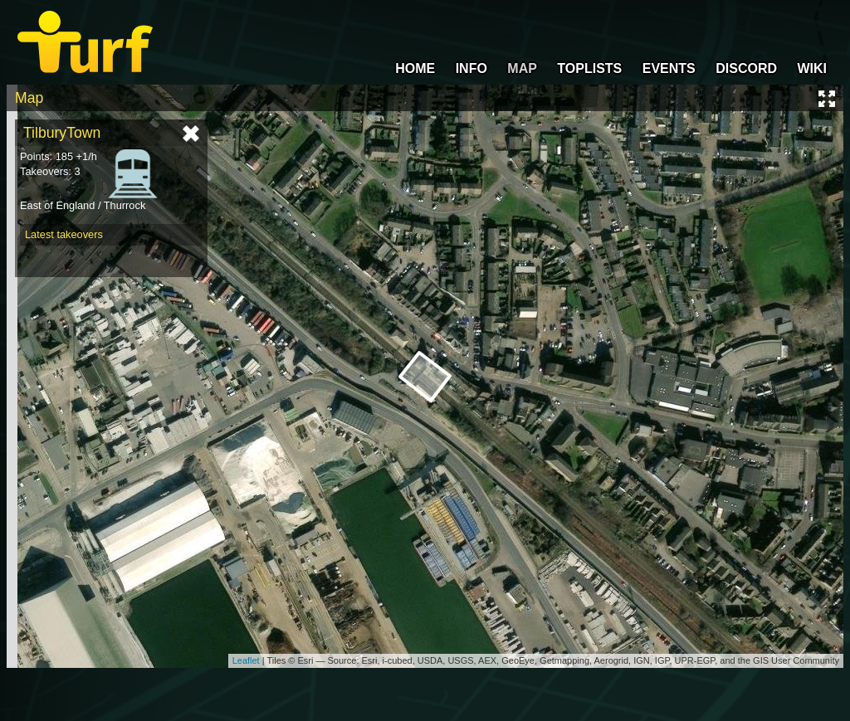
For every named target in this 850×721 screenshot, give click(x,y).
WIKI (812, 68)
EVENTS (669, 68)
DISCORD (746, 68)
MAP (522, 68)
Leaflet (246, 660)
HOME (415, 68)
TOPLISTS (589, 68)
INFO (471, 68)
